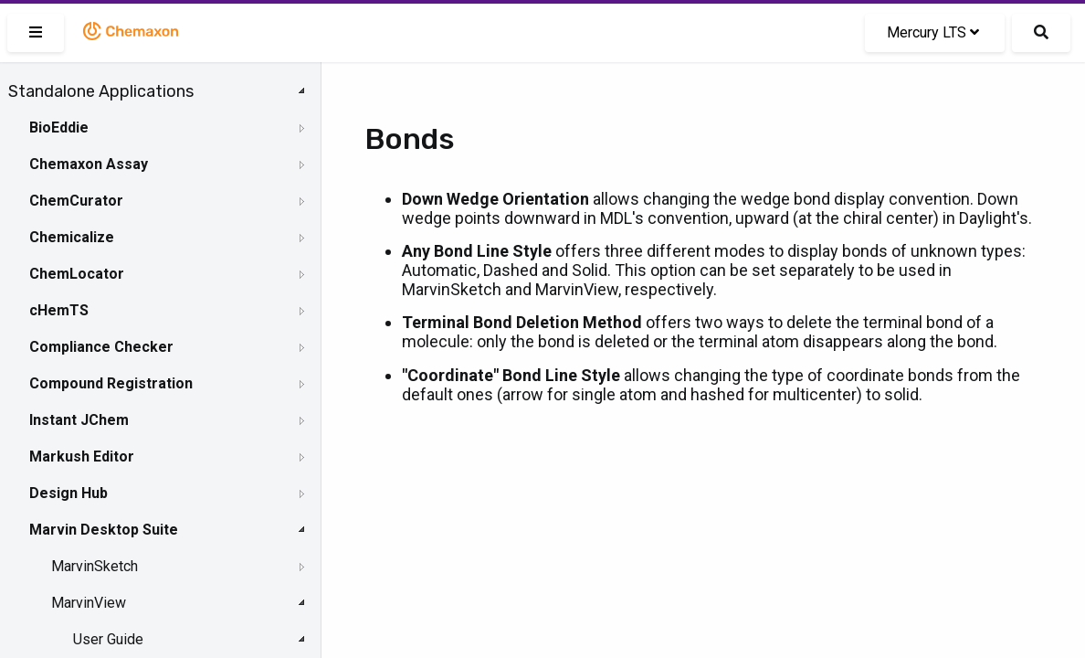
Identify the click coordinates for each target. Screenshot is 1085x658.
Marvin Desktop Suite (103, 529)
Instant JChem (79, 420)
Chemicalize (71, 237)
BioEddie (59, 127)
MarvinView (88, 602)
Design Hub (68, 493)
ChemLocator (76, 273)
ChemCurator (76, 200)
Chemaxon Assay (88, 164)
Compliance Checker (101, 347)
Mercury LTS (933, 32)
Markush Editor (81, 456)
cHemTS (59, 310)
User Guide (108, 639)
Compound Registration (111, 383)
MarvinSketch (94, 566)
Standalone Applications (101, 91)
